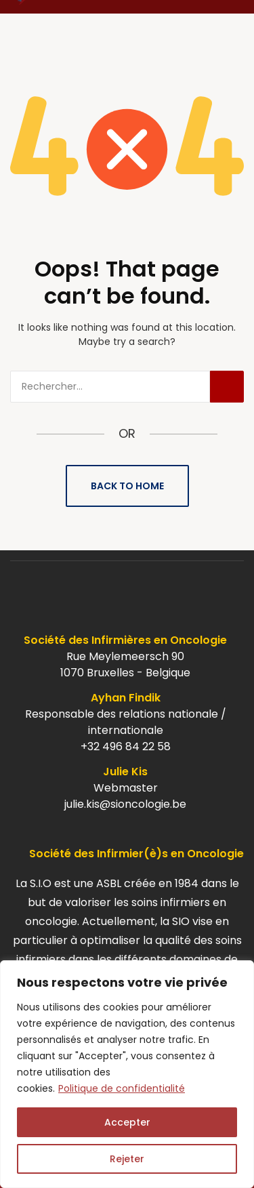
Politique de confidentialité (121, 1088)
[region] (127, 1074)
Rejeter (127, 1159)
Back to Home (127, 486)
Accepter (127, 1122)
